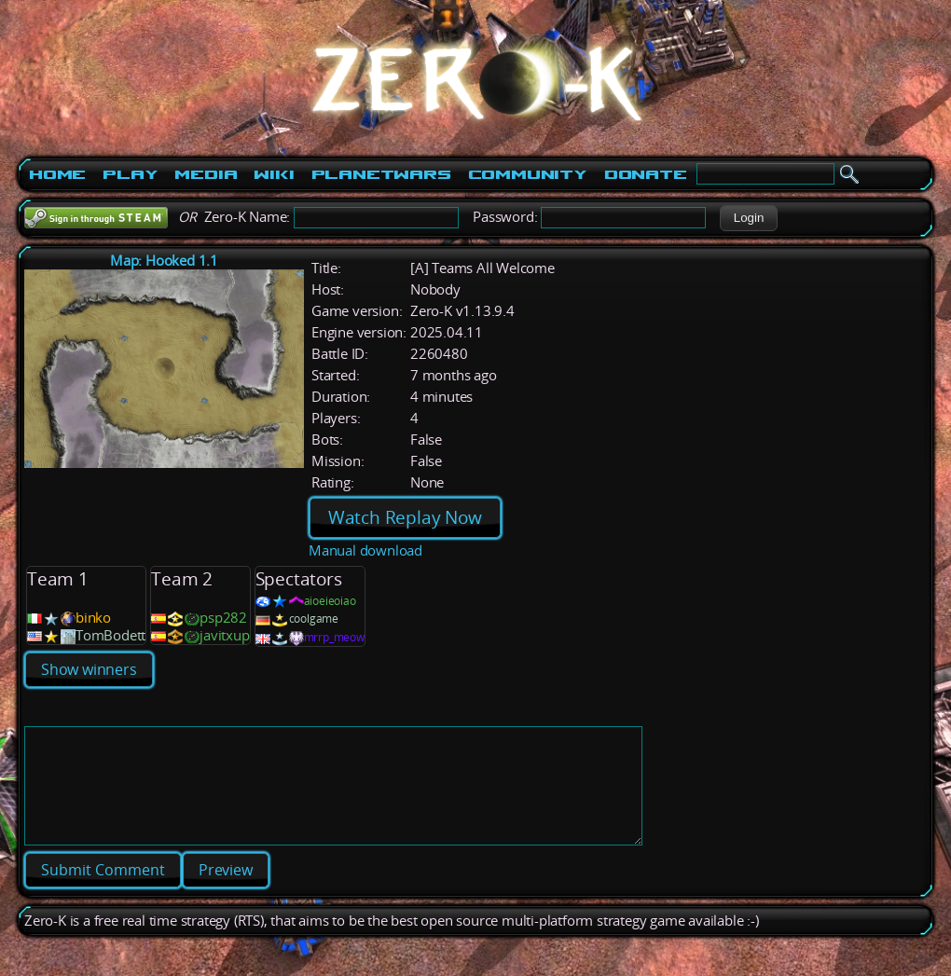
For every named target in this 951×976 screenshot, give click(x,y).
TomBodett (110, 635)
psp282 (223, 617)
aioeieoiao (330, 601)
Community (527, 174)
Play (130, 174)
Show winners (89, 669)
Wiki (274, 174)
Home (57, 174)
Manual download (365, 550)
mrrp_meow (334, 637)
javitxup (224, 635)
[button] (748, 218)
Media (205, 174)
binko (93, 617)
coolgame (313, 618)
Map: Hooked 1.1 (164, 260)
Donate (645, 174)
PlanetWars (381, 174)
